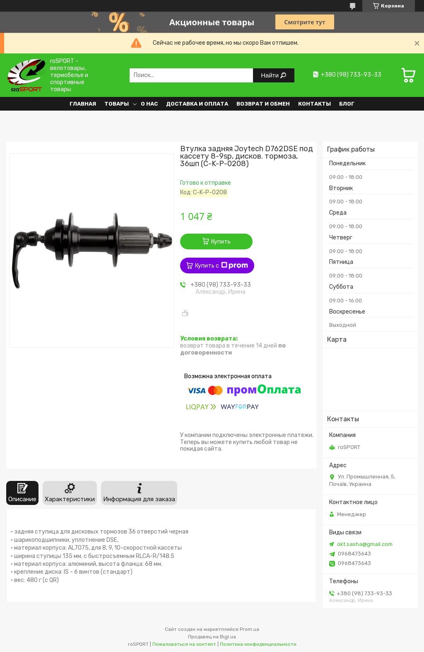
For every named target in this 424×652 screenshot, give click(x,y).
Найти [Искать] (270, 75)
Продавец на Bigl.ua (212, 637)
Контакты (314, 104)
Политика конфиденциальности (258, 644)
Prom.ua (249, 629)
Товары (116, 104)
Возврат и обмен (263, 104)
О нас (149, 104)
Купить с (221, 265)
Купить (221, 241)
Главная (83, 104)
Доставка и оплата (197, 104)
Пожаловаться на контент (184, 644)
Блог (346, 104)
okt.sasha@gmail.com (365, 544)
